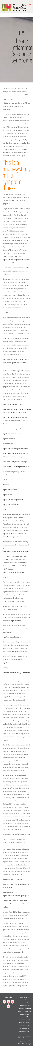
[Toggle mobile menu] (30, 4)
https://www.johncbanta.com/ (12, 637)
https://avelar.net (16, 621)
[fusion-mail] (8, 1006)
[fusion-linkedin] (12, 1002)
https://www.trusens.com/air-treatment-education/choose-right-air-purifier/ (15, 904)
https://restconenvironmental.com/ (17, 651)
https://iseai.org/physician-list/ (12, 404)
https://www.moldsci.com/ (11, 504)
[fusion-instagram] (8, 1002)
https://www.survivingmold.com (13, 500)
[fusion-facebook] (4, 1002)
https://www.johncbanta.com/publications (16, 551)
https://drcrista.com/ (9, 439)
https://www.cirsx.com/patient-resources (15, 449)
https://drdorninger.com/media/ (19, 467)
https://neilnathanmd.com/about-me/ (14, 572)
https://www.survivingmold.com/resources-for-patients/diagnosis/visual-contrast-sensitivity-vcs (16, 363)
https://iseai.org (7, 495)
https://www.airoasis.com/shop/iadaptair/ (16, 896)
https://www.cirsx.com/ (10, 490)
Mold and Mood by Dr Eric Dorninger (15, 462)
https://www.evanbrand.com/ (12, 434)
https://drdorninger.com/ (10, 417)
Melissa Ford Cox (24, 1041)
